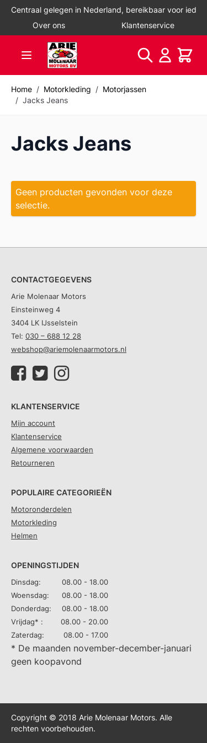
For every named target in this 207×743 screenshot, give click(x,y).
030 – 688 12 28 (53, 336)
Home (21, 89)
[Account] (165, 55)
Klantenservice (147, 25)
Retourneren (33, 462)
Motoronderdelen (41, 509)
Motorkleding (67, 89)
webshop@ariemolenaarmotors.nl (68, 349)
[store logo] (62, 55)
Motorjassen (124, 89)
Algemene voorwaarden (52, 449)
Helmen (24, 535)
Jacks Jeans (45, 100)
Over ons (49, 25)
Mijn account (33, 423)
